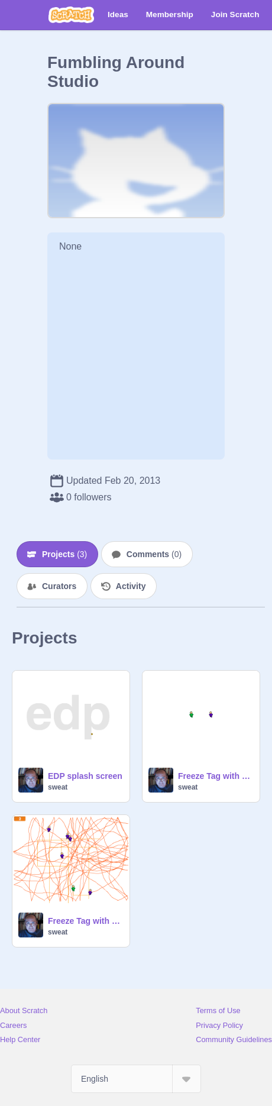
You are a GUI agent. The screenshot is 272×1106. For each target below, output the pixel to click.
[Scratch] (71, 15)
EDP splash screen (85, 776)
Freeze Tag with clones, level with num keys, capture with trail (215, 776)
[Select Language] (136, 1079)
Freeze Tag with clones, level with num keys (85, 921)
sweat (57, 787)
